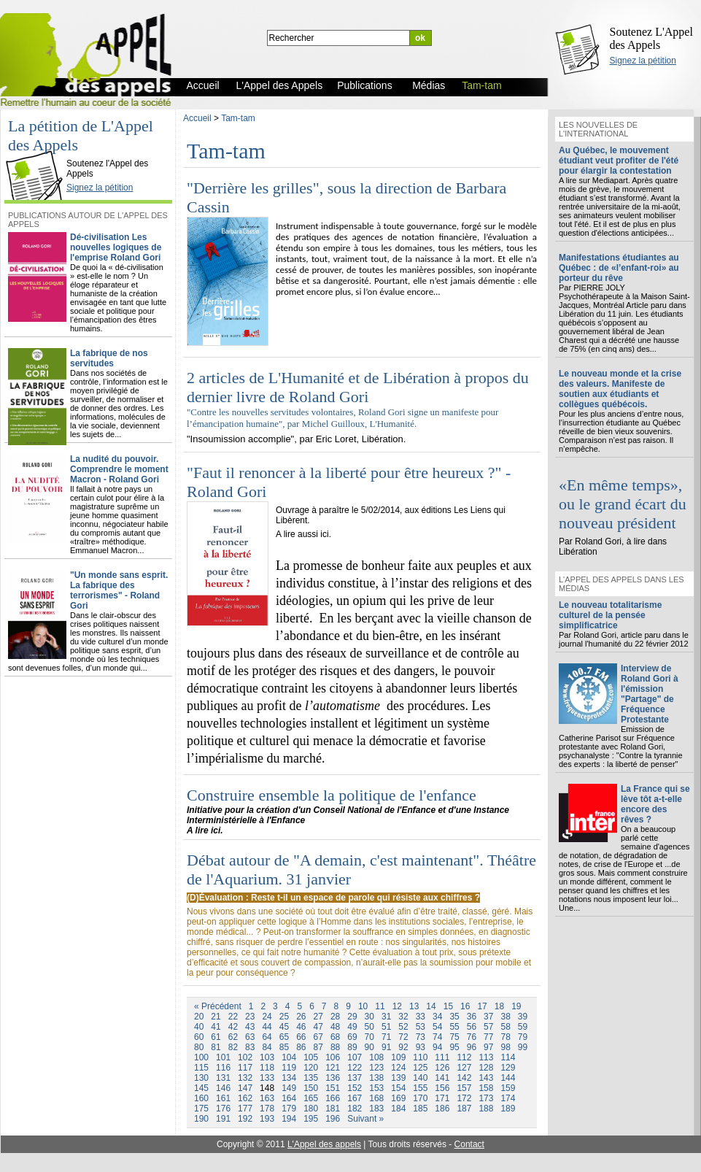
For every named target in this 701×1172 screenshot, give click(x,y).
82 (233, 1047)
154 (398, 1088)
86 (301, 1047)
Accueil (197, 118)
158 (486, 1088)
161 (223, 1098)
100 (201, 1057)
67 (318, 1037)
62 (233, 1037)
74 (437, 1037)
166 (332, 1098)
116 (223, 1068)
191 (223, 1119)
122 (354, 1068)
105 (310, 1057)
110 (420, 1057)
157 (464, 1088)
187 (464, 1108)
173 (486, 1098)
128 (486, 1068)
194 (289, 1119)
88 (335, 1047)
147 (245, 1088)
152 (354, 1088)
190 (201, 1119)
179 (289, 1108)
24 (266, 1016)
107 (354, 1057)
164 (289, 1098)
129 (507, 1068)
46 (301, 1027)
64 (266, 1037)
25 (284, 1016)
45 (284, 1027)
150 (310, 1088)
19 (516, 1006)
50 (369, 1027)
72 (403, 1037)
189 (507, 1108)
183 (376, 1108)
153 (376, 1088)
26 (301, 1016)
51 (386, 1027)
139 (398, 1078)
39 (522, 1016)
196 (332, 1119)
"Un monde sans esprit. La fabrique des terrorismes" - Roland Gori (119, 590)
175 (201, 1108)
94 (437, 1047)
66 (301, 1037)
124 (398, 1068)
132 (245, 1078)
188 (486, 1108)
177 (245, 1108)
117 (245, 1068)
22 (233, 1016)
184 (398, 1108)
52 (403, 1027)
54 (437, 1027)
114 (507, 1057)
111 (442, 1057)
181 (332, 1108)
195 (310, 1119)
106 (332, 1057)
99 (522, 1047)
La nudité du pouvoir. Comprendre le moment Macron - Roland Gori (119, 469)
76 (471, 1037)
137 (354, 1078)
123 (376, 1068)
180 (310, 1108)
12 (397, 1006)
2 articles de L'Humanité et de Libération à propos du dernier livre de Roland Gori (358, 387)
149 (289, 1088)
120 (310, 1068)
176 (223, 1108)
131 (223, 1078)
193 (267, 1119)
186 (442, 1108)
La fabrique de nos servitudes (109, 358)
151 (332, 1088)
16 (465, 1006)
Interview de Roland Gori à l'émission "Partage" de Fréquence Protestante (649, 694)
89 (352, 1047)
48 (335, 1027)
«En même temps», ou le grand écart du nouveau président (622, 504)
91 (386, 1047)
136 (332, 1078)
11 (379, 1006)
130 (201, 1078)
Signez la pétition (643, 60)
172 (464, 1098)
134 (289, 1078)
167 (354, 1098)
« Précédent (217, 1006)
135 (310, 1078)
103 (267, 1057)
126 (442, 1068)
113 (486, 1057)
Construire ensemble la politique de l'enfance (331, 795)
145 (201, 1088)
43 (250, 1027)
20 (199, 1016)
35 (454, 1016)
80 (199, 1047)
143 (486, 1078)
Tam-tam (238, 118)
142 (464, 1078)
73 (420, 1037)
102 (245, 1057)
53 (420, 1027)
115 (201, 1068)
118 (267, 1068)
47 (318, 1027)
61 (215, 1037)
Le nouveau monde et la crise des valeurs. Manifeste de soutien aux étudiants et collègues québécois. (620, 389)
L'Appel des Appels (38, 151)
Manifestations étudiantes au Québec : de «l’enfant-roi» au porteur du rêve (619, 267)
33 (420, 1016)
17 (482, 1006)
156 (442, 1088)
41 (215, 1027)
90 (369, 1047)
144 (507, 1078)
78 (505, 1037)
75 (454, 1037)
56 (471, 1027)
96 (471, 1047)
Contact (469, 1144)
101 (223, 1057)
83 (250, 1047)
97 (488, 1047)
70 (369, 1037)
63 (250, 1037)
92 (403, 1047)
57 (488, 1027)
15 (448, 1006)
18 (499, 1006)
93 (420, 1047)
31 (386, 1016)
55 (454, 1027)
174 (507, 1098)
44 (266, 1027)
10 (363, 1006)
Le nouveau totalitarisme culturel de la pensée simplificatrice (610, 615)
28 (335, 1016)
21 (215, 1016)
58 (505, 1027)
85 (284, 1047)
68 (335, 1037)
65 (284, 1037)
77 (488, 1037)
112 (464, 1057)
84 (266, 1047)
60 (199, 1037)
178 (267, 1108)
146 (223, 1088)
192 (245, 1119)
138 (376, 1078)
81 (215, 1047)
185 (420, 1108)
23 (250, 1016)
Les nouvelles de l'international (598, 129)
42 (233, 1027)
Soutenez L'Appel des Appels (651, 38)
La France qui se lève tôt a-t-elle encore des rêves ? (655, 804)
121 (332, 1068)
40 (199, 1027)
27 (318, 1016)
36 (471, 1016)
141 (442, 1078)
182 (354, 1108)
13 (414, 1006)
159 (507, 1088)
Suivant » (365, 1119)
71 (386, 1037)
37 (488, 1016)
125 (420, 1068)
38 (505, 1016)
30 (369, 1016)
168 (376, 1098)
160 (201, 1098)
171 (442, 1098)
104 (289, 1057)
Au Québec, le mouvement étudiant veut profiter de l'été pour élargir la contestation (618, 160)
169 (398, 1098)
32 (403, 1016)
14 (430, 1006)
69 (352, 1037)
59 (522, 1027)
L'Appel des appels (324, 1144)
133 (267, 1078)
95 (454, 1047)
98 (505, 1047)
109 (398, 1057)
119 (289, 1068)
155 (420, 1088)
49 (352, 1027)
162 (245, 1098)
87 (318, 1047)
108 (376, 1057)
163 (267, 1098)
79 (522, 1037)
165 (310, 1098)
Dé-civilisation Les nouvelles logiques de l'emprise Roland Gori (115, 247)
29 (352, 1016)
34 (437, 1016)
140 (420, 1078)
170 (420, 1098)
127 (464, 1068)
